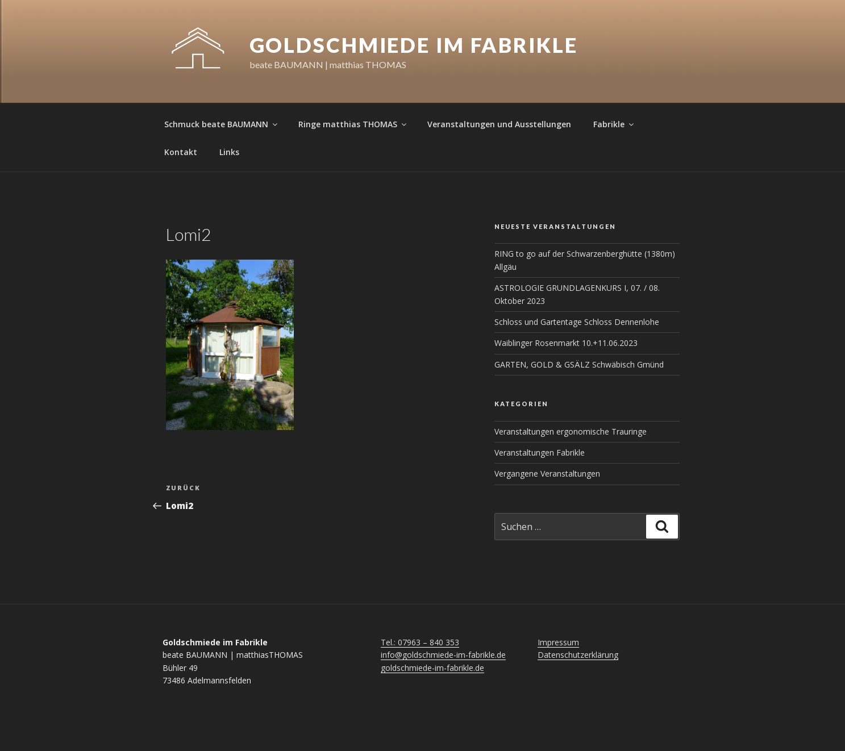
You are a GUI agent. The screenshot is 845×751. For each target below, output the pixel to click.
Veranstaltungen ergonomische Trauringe (570, 431)
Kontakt (180, 152)
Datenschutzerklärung (578, 654)
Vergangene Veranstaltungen (547, 473)
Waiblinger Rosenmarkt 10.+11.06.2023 (566, 342)
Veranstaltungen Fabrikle (539, 452)
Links (229, 152)
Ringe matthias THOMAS (353, 124)
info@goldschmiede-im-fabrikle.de (443, 654)
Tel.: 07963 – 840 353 (420, 642)
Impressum (558, 642)
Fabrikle (614, 124)
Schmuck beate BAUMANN (221, 124)
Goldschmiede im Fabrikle (413, 44)
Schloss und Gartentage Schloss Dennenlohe (576, 321)
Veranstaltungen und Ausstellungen (499, 124)
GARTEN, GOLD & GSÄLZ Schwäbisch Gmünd (579, 364)
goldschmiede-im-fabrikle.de (432, 667)
